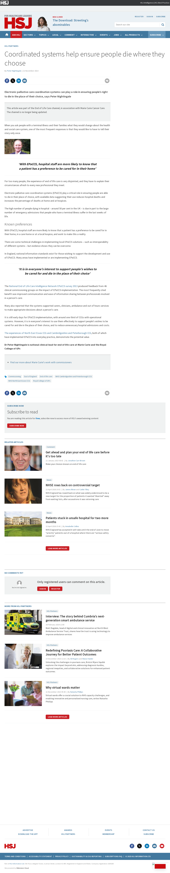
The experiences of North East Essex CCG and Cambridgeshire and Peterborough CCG (48, 333)
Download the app (28, 834)
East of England (30, 376)
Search (163, 25)
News (49, 480)
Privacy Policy (61, 856)
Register (139, 16)
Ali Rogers (74, 659)
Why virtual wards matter (63, 687)
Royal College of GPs (41, 381)
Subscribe (160, 16)
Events (108, 830)
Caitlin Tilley (84, 489)
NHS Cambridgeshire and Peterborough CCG (74, 376)
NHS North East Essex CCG (19, 381)
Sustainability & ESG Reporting (87, 856)
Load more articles (57, 548)
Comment (51, 447)
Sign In (150, 16)
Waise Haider (87, 659)
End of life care (46, 376)
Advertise (28, 830)
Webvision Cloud (23, 868)
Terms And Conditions (15, 856)
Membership (108, 834)
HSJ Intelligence (146, 3)
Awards (68, 830)
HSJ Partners (11, 46)
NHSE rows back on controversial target (73, 485)
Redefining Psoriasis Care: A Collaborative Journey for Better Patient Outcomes (74, 652)
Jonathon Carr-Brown (76, 460)
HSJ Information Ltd (17, 864)
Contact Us (149, 830)
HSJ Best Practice (162, 3)
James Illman (70, 489)
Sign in (42, 589)
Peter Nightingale (14, 71)
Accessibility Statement (40, 856)
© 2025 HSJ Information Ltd (138, 856)
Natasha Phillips (76, 692)
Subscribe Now (16, 425)
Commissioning (14, 376)
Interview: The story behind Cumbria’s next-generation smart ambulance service (75, 618)
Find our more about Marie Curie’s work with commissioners (41, 362)
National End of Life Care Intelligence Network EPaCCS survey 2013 (43, 286)
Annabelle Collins (72, 526)
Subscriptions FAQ (113, 856)
